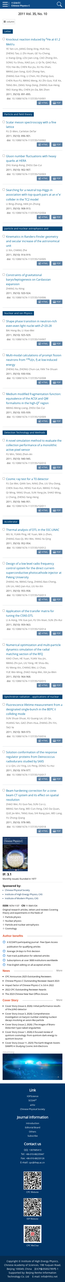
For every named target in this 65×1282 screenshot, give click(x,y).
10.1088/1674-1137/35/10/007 (29, 339)
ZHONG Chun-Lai (29, 369)
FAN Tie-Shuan (49, 369)
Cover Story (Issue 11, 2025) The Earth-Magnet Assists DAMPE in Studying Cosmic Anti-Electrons (32, 1044)
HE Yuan (32, 534)
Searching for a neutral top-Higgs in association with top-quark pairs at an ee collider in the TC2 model (33, 194)
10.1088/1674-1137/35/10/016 (29, 736)
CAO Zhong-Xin (48, 58)
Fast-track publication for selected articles (28, 955)
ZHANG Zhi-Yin (48, 722)
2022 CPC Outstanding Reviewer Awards (25, 989)
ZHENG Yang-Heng (28, 497)
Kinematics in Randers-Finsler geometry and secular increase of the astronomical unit (32, 241)
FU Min (10, 454)
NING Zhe (37, 483)
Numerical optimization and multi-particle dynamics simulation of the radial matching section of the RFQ (33, 649)
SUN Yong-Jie (38, 492)
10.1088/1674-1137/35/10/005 (29, 259)
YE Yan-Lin (12, 48)
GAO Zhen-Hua (29, 722)
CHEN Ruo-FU (14, 80)
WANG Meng (30, 80)
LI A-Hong (11, 620)
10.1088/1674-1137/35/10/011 (29, 506)
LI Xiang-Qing (13, 58)
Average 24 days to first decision (23, 951)
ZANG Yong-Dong (28, 85)
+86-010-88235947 (35, 1154)
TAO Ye (10, 727)
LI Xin (9, 250)
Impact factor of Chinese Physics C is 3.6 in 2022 (29, 985)
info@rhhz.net (49, 1276)
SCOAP (32, 1100)
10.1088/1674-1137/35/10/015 (29, 681)
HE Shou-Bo (41, 663)
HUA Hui (44, 48)
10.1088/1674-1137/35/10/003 (29, 174)
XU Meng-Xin (13, 667)
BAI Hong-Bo (13, 330)
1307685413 (35, 1149)
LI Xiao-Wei (28, 330)
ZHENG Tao (12, 53)
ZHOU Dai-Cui (34, 165)
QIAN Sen (25, 483)
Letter (7, 31)
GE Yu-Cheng (42, 53)
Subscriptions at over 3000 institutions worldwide (32, 960)
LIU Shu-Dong (52, 483)
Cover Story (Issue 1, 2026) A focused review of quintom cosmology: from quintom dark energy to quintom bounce (31, 1035)
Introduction (32, 1123)
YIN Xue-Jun (25, 620)
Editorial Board (32, 1127)
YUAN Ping (20, 534)
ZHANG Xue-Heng (49, 85)
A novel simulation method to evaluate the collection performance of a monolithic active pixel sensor (34, 445)
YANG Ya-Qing (43, 538)
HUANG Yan (13, 722)
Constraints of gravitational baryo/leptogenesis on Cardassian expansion (28, 279)
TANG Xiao (27, 813)
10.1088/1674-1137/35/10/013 (29, 595)
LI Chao (41, 667)
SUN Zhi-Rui (55, 620)
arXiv (32, 1104)
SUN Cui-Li (39, 804)
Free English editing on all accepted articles (29, 964)
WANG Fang (26, 581)
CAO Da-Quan (51, 808)
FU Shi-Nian (40, 620)
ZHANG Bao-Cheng (45, 581)
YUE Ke (57, 80)
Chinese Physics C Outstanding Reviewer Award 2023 (32, 980)
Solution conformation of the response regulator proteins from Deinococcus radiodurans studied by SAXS (31, 756)
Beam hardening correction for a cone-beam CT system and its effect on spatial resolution (32, 795)
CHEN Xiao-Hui (14, 488)
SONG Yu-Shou (14, 62)
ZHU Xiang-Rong (15, 165)
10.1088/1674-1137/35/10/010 (29, 463)
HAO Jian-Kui (22, 586)
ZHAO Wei (12, 804)
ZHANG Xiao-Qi (14, 538)
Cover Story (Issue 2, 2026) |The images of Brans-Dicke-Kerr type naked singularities (30, 1026)
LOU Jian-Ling (30, 58)
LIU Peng (32, 765)
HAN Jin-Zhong (31, 204)
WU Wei (29, 538)
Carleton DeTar (27, 131)
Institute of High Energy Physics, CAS (23, 894)
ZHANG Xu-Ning (15, 288)
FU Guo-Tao (25, 804)
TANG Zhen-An (23, 454)
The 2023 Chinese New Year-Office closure (26, 993)
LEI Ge (47, 718)
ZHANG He (12, 581)
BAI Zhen (44, 89)
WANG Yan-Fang (15, 808)
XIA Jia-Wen (50, 672)
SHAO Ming (54, 492)
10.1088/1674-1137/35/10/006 (29, 297)
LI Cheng (11, 497)
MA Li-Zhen (45, 534)
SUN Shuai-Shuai (16, 718)
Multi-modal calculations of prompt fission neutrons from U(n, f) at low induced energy (33, 360)
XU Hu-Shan (44, 67)
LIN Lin (10, 586)
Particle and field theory (18, 114)
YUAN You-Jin (38, 658)
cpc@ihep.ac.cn (37, 1162)
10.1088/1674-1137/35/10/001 (29, 98)
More (59, 970)
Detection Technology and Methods (24, 432)
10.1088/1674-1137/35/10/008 (29, 378)
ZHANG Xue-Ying (15, 76)
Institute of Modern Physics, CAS (21, 898)
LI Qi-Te (40, 62)
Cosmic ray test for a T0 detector (27, 479)
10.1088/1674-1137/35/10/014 (29, 629)
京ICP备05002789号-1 (46, 1268)
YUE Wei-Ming (14, 672)
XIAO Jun (30, 62)
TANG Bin (11, 85)
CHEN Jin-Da (31, 89)
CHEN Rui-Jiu (28, 67)
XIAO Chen (12, 658)
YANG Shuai (23, 492)
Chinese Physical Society (17, 890)
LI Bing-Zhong (14, 204)
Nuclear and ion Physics (18, 313)
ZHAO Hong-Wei (33, 672)
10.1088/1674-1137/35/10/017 (29, 774)
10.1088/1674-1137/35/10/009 (29, 416)
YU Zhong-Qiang (15, 817)
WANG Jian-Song (15, 71)
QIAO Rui (51, 62)
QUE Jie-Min (13, 813)
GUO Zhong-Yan (35, 71)
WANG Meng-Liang (17, 408)
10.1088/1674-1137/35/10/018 (29, 826)
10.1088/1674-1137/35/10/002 (29, 140)
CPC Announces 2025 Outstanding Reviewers (28, 976)
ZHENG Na (12, 369)
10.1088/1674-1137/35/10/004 (29, 212)
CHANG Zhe (20, 250)
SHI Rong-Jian (42, 813)
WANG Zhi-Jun (14, 663)
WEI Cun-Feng (34, 808)
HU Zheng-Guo (44, 76)
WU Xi (9, 534)
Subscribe (33, 1135)
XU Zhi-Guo (45, 80)
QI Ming (10, 492)
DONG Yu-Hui (46, 765)
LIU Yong (28, 663)
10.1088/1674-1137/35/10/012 (29, 547)
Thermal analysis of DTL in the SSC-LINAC (32, 530)
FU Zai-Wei (12, 483)
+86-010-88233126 (35, 1158)
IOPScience (32, 1096)
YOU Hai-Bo (12, 67)
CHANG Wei (29, 667)
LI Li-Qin (11, 765)
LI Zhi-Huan (26, 53)
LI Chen (31, 76)
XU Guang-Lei (35, 718)
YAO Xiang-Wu (14, 89)
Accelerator (11, 521)
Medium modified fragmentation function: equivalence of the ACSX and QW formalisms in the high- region (33, 398)
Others (32, 1131)
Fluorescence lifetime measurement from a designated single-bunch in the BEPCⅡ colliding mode (34, 709)
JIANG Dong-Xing (28, 48)
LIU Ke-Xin (37, 586)
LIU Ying (21, 765)
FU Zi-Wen (12, 131)
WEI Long (56, 813)
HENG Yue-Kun (33, 488)
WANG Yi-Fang (51, 488)
